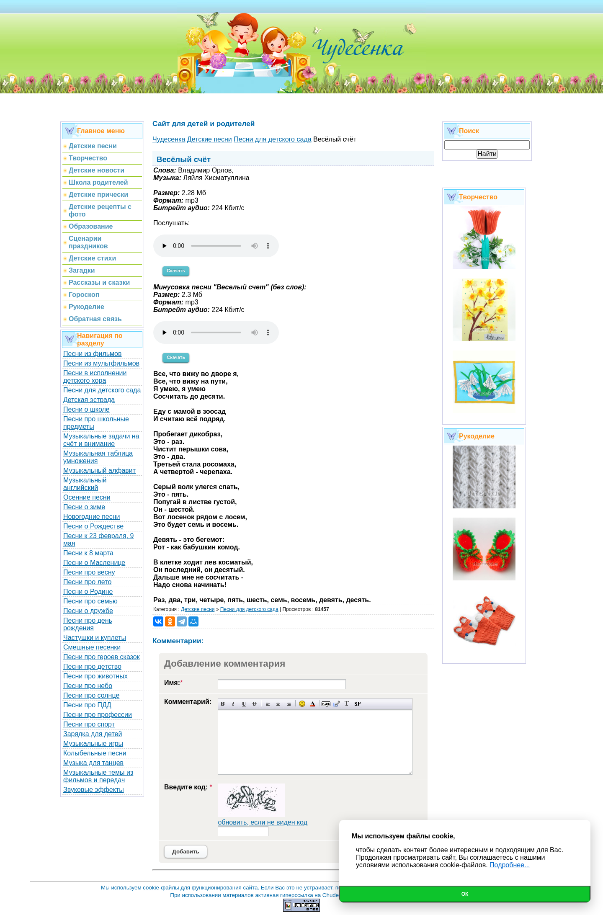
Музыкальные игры (93, 743)
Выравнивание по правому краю (289, 703)
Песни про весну (89, 572)
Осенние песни (87, 497)
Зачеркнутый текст (254, 703)
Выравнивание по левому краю (268, 703)
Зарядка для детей (92, 733)
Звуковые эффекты (93, 789)
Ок (465, 894)
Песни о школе (86, 409)
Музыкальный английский (85, 484)
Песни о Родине (88, 591)
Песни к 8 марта (88, 553)
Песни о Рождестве (93, 526)
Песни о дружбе (88, 610)
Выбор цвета (312, 703)
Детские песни (197, 609)
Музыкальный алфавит (99, 470)
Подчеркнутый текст (244, 703)
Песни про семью (90, 601)
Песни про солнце (91, 695)
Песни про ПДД (87, 705)
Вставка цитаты (336, 703)
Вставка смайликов (302, 703)
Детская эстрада (89, 399)
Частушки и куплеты (94, 637)
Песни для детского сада (102, 390)
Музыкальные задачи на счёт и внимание (101, 440)
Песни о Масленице (94, 562)
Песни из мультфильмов (101, 363)
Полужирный (223, 703)
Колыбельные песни (94, 753)
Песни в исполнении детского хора (95, 376)
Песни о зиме (84, 506)
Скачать (176, 270)
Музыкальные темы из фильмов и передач (98, 776)
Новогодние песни (91, 516)
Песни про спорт (89, 724)
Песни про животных (95, 676)
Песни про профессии (97, 714)
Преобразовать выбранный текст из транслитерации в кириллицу (347, 703)
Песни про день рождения (87, 624)
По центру (278, 703)
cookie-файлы (161, 887)
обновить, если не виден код (262, 822)
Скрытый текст (326, 703)
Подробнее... (510, 865)
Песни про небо (87, 685)
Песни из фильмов (92, 353)
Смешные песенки (92, 647)
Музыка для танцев (93, 762)
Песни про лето (87, 581)
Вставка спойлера (357, 703)
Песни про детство (92, 666)
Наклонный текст (233, 703)
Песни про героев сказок (101, 656)
